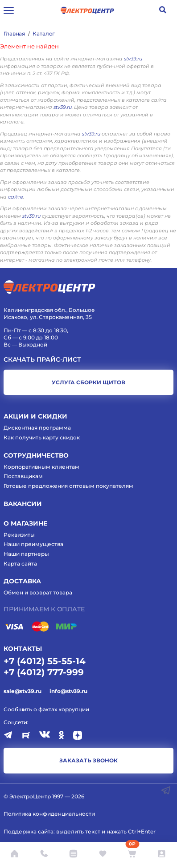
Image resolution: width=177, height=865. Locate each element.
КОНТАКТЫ (23, 649)
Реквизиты (19, 534)
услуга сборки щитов (88, 382)
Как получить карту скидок (42, 437)
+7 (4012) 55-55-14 (45, 661)
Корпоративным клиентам (41, 466)
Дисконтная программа (37, 427)
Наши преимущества (33, 544)
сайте (15, 197)
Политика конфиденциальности (49, 813)
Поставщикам (23, 476)
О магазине (25, 523)
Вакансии (23, 504)
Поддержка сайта (29, 831)
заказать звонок (88, 760)
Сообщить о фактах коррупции (46, 709)
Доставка (22, 581)
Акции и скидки (35, 416)
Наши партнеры (26, 553)
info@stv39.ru (68, 691)
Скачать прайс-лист (42, 359)
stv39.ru (133, 59)
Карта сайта (20, 563)
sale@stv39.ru (22, 691)
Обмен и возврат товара (38, 592)
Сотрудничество (36, 455)
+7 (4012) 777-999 (44, 672)
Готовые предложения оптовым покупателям (68, 485)
